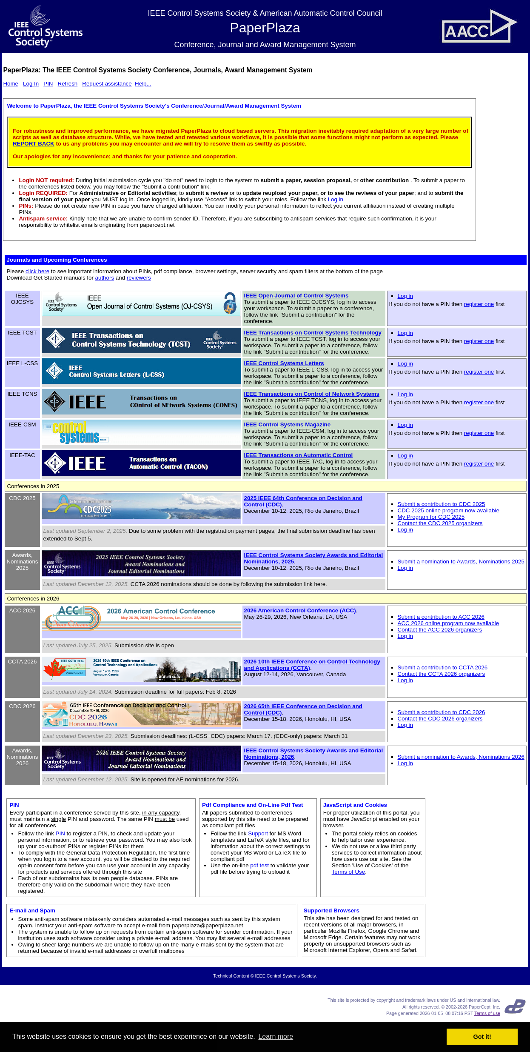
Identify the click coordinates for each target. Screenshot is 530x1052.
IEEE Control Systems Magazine (287, 424)
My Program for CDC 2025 (431, 517)
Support (258, 833)
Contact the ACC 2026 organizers (440, 629)
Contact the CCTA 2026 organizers (441, 674)
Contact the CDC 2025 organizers (440, 523)
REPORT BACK (33, 143)
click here (37, 271)
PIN (48, 83)
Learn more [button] (275, 1036)
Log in (335, 199)
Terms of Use (348, 872)
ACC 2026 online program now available (448, 623)
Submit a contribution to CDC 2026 (441, 712)
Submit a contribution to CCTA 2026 (443, 667)
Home (10, 83)
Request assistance (106, 83)
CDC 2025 (22, 498)
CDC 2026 (22, 706)
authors (104, 277)
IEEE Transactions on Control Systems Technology (313, 332)
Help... (143, 83)
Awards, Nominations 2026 (22, 756)
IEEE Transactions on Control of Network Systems (311, 394)
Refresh (68, 83)
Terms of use (487, 1013)
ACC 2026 (22, 610)
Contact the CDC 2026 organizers (440, 718)
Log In (31, 83)
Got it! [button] (482, 1036)
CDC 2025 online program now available (448, 510)
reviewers (139, 277)
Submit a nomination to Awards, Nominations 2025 (461, 561)
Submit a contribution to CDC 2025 (441, 504)
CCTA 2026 (22, 661)
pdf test (259, 865)
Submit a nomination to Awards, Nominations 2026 (461, 757)
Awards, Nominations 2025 (22, 561)
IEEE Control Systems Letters (284, 363)
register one (479, 304)
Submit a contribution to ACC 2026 (441, 617)
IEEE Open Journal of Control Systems (296, 295)
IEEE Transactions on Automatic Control (298, 455)
